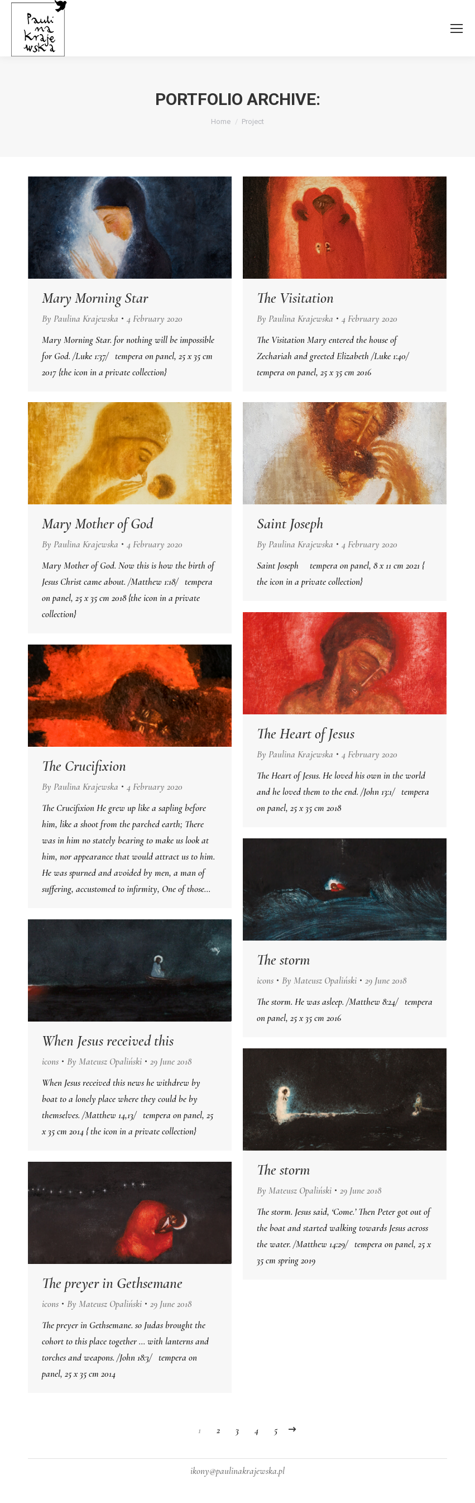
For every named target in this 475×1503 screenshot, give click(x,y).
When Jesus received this (108, 1041)
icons (265, 980)
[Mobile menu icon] (456, 28)
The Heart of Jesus (305, 734)
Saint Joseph (290, 524)
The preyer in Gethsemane (112, 1283)
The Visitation (295, 298)
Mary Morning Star (95, 298)
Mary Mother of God (97, 524)
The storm (283, 960)
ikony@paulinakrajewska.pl (237, 1471)
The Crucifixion (84, 766)
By (80, 319)
